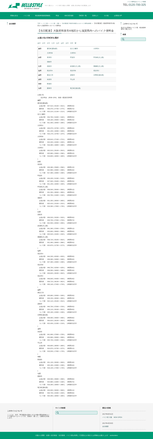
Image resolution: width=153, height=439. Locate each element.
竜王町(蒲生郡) (75, 88)
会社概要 (105, 426)
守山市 (72, 79)
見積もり (95, 15)
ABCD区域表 (68, 15)
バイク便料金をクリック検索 (136, 2)
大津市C (73, 53)
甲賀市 (72, 57)
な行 (57, 43)
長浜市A (50, 70)
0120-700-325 (137, 4)
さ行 (48, 43)
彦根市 (72, 75)
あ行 (39, 43)
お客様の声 (118, 15)
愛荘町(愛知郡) (52, 48)
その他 (106, 15)
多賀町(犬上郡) (75, 66)
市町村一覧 (83, 15)
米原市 (49, 79)
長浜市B (73, 70)
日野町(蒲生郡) (98, 75)
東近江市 (50, 75)
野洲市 (49, 84)
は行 (62, 43)
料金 (57, 15)
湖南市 (49, 62)
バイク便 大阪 (54, 23)
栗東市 (49, 88)
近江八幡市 (74, 48)
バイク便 (27, 15)
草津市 (49, 57)
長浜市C (96, 70)
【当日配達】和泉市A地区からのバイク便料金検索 (76, 23)
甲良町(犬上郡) (98, 57)
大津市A (96, 48)
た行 (53, 43)
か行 (43, 43)
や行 (71, 43)
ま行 (67, 43)
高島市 (49, 66)
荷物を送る (14, 15)
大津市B (50, 53)
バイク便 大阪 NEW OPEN (112, 417)
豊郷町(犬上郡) (98, 66)
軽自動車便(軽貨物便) (42, 15)
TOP (39, 23)
